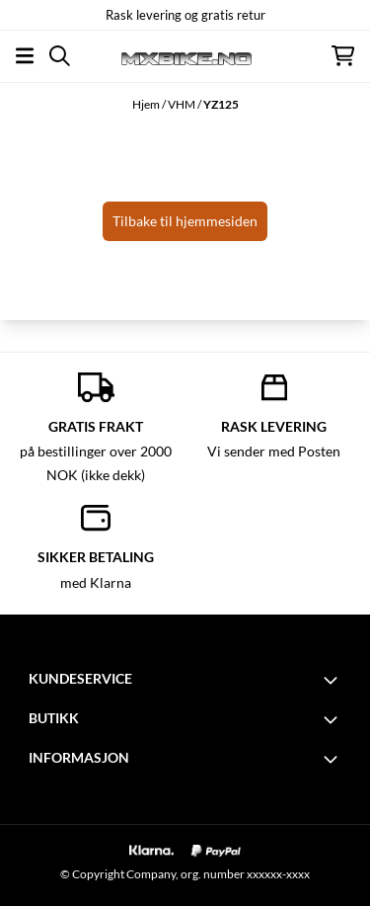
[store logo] (184, 55)
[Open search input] (59, 55)
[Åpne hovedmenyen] (24, 56)
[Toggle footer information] (333, 680)
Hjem (147, 104)
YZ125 (221, 104)
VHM (182, 104)
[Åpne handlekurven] (343, 56)
